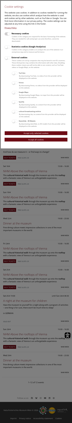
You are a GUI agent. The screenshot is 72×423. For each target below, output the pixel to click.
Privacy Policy (11, 28)
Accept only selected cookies (36, 133)
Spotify (21, 102)
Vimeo (21, 83)
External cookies (19, 57)
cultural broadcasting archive (30, 111)
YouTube (22, 73)
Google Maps (23, 92)
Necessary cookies (20, 33)
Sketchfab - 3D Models (27, 121)
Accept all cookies (36, 139)
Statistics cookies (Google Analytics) (29, 46)
